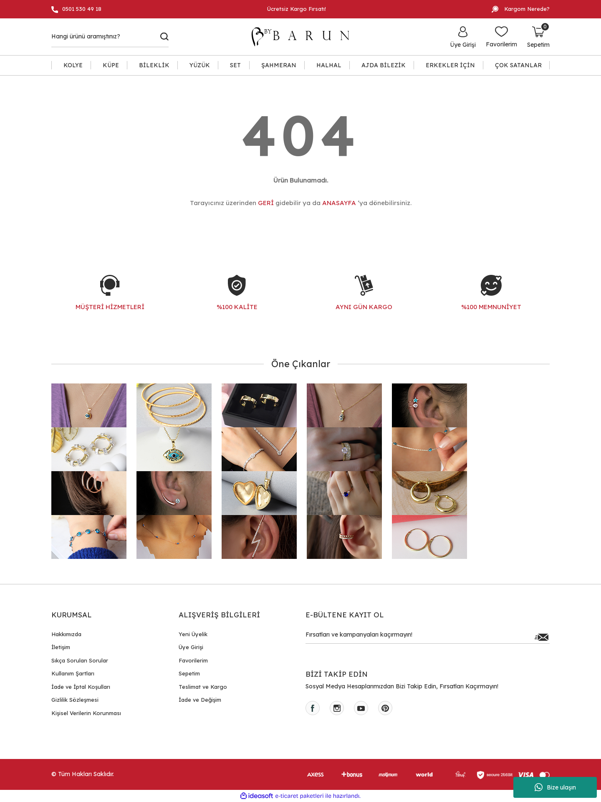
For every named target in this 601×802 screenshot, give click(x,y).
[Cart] (538, 36)
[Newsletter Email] (428, 637)
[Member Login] (463, 36)
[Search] (110, 36)
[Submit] (541, 637)
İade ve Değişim (200, 699)
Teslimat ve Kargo (203, 686)
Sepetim (189, 673)
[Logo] (304, 37)
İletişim (60, 647)
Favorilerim (193, 660)
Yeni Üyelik (193, 634)
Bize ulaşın (555, 787)
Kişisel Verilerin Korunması (86, 713)
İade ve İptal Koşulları (80, 686)
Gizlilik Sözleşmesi (74, 699)
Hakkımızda (66, 634)
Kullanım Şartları (72, 673)
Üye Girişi (191, 647)
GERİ (266, 203)
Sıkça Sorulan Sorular (79, 660)
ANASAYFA (339, 203)
